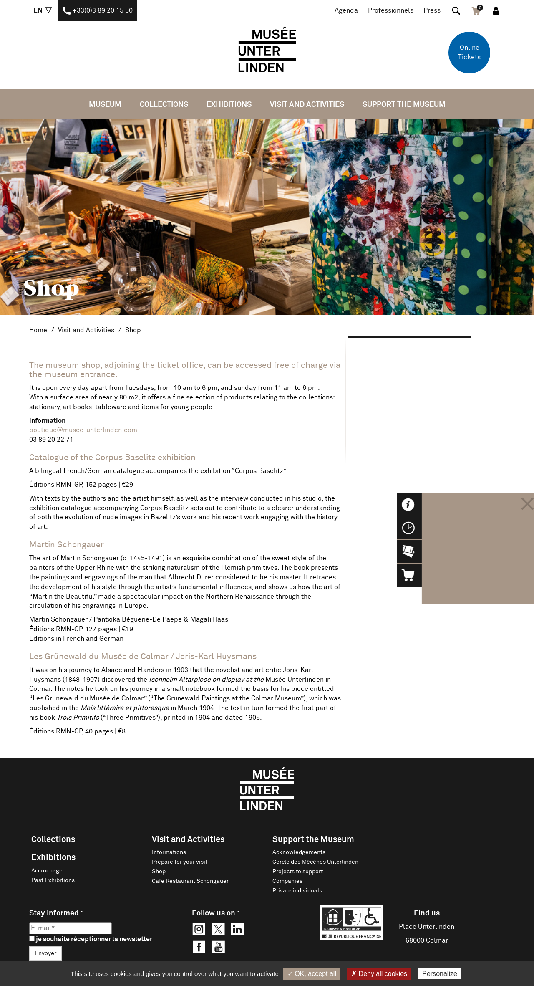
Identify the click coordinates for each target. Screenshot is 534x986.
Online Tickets (469, 52)
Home (38, 330)
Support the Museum (404, 105)
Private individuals (297, 891)
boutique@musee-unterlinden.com (83, 430)
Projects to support (297, 872)
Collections (164, 105)
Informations (169, 852)
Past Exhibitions (53, 880)
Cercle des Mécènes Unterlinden (315, 862)
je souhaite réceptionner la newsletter (90, 939)
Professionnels (390, 10)
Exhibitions (229, 105)
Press (432, 10)
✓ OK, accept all (311, 973)
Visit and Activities (307, 105)
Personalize (439, 973)
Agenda (346, 10)
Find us (427, 913)
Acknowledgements (298, 852)
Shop (159, 872)
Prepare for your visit (179, 862)
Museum (105, 105)
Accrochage (47, 871)
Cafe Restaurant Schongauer (190, 881)
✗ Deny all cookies (379, 973)
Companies (287, 881)
